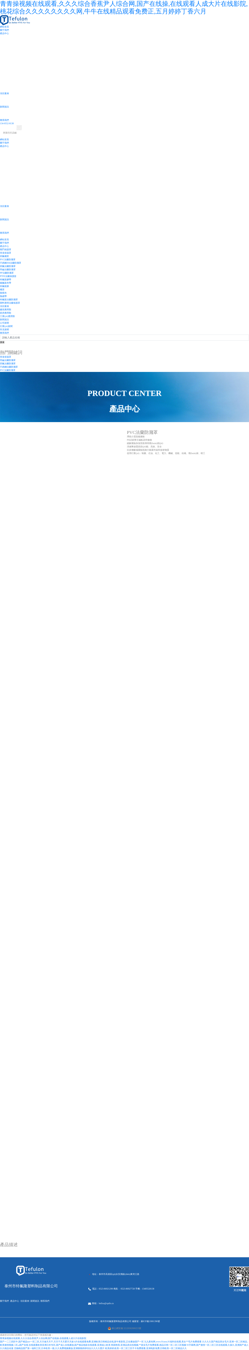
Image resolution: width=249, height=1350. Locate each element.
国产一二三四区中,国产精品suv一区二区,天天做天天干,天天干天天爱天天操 (37, 1341)
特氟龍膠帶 (5, 279)
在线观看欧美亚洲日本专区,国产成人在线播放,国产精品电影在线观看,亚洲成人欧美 (70, 1345)
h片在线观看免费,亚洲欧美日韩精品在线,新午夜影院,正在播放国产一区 (109, 1341)
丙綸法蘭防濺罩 (8, 269)
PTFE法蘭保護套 (8, 276)
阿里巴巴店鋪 (10, 133)
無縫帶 (3, 296)
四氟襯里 (4, 256)
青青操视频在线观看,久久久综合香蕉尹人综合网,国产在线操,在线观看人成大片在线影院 (43, 1338)
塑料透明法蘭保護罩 (10, 303)
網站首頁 (4, 27)
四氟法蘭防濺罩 (8, 266)
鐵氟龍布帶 (5, 283)
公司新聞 (4, 323)
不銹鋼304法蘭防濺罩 (10, 263)
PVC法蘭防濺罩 (7, 259)
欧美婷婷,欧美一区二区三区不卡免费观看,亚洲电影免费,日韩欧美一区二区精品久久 (146, 1348)
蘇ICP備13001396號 (150, 1321)
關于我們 (4, 30)
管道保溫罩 (5, 253)
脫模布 (3, 293)
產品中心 (4, 33)
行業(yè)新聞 (6, 326)
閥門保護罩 (5, 249)
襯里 (2, 289)
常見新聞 (4, 329)
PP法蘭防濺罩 (7, 273)
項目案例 (4, 93)
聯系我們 (4, 120)
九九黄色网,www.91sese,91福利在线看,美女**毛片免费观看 (173, 1341)
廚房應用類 (5, 313)
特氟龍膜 (4, 286)
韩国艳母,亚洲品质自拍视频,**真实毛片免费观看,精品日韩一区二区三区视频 (148, 1345)
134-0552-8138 (7, 123)
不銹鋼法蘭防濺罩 (9, 367)
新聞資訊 (4, 107)
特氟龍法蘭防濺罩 (9, 299)
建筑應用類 (5, 309)
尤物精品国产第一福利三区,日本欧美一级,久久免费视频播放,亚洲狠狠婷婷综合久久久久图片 (59, 1348)
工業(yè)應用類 (7, 316)
